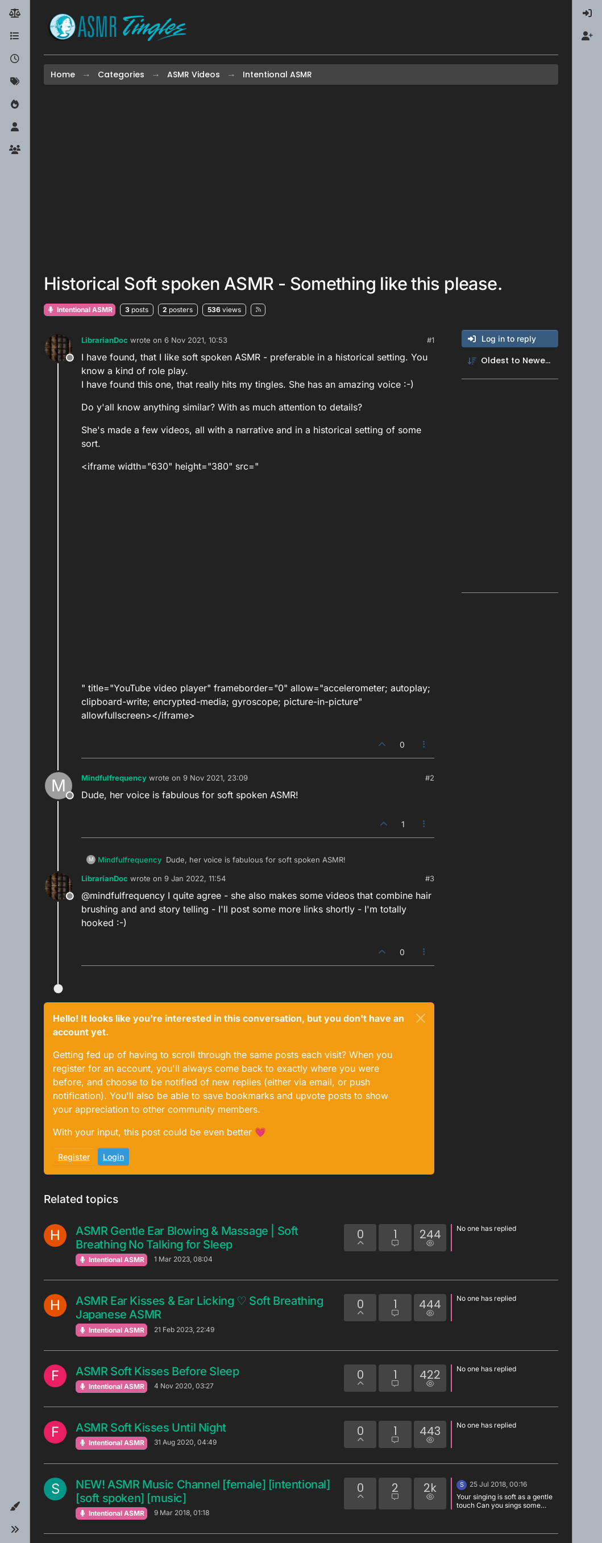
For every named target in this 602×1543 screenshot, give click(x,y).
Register (74, 1157)
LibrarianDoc (104, 340)
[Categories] (15, 36)
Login (113, 1157)
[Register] (587, 36)
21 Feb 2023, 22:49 (184, 1329)
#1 (430, 340)
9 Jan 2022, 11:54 (195, 878)
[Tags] (15, 82)
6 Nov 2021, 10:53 (195, 340)
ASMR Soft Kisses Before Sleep (157, 1371)
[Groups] (15, 150)
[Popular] (15, 105)
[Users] (15, 127)
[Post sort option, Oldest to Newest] (510, 361)
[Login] (587, 14)
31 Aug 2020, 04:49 (185, 1442)
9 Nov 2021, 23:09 (215, 777)
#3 (429, 878)
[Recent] (15, 59)
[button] (15, 1507)
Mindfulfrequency (114, 777)
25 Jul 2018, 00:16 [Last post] (498, 1484)
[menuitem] (587, 14)
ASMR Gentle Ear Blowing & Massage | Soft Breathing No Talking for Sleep (187, 1237)
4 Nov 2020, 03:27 (184, 1386)
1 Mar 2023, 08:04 (183, 1259)
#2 (429, 777)
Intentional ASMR (80, 309)
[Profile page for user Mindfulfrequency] (58, 785)
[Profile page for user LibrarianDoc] (58, 348)
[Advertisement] (301, 179)
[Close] (420, 1018)
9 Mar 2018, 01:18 (181, 1512)
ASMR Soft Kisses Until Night (151, 1427)
